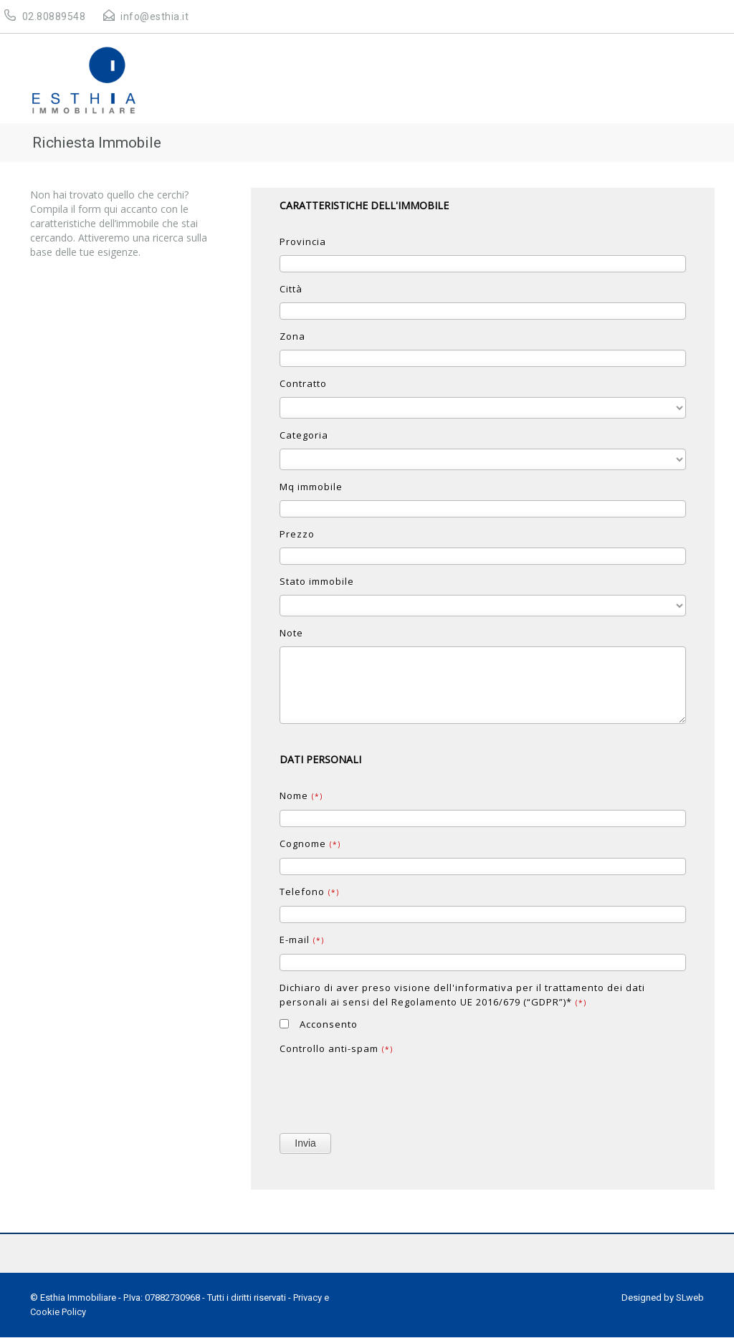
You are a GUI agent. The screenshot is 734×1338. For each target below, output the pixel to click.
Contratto (303, 383)
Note (291, 632)
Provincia (303, 241)
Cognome (310, 843)
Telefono (309, 891)
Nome (301, 795)
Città (291, 288)
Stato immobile (317, 581)
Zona (292, 336)
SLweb (690, 1297)
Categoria (304, 435)
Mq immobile (311, 486)
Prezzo (297, 533)
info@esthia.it (154, 16)
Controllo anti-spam (336, 1048)
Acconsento (319, 1024)
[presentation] (388, 1091)
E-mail (302, 939)
